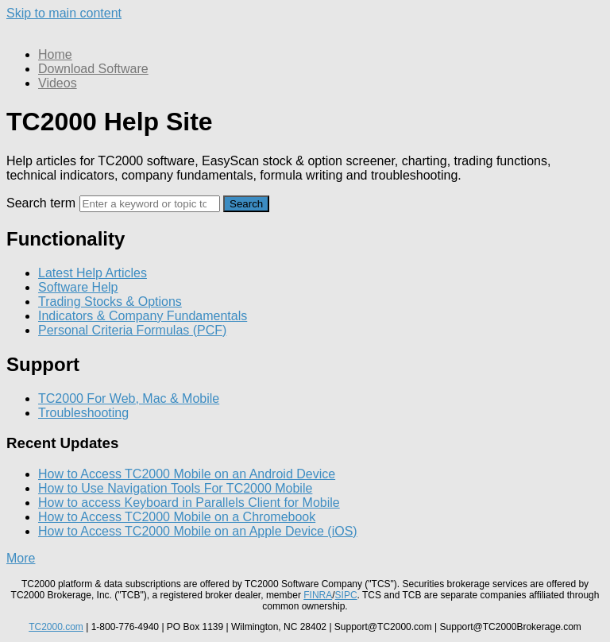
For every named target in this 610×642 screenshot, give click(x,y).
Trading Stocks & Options (110, 301)
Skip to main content (64, 13)
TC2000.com (56, 626)
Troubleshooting (83, 413)
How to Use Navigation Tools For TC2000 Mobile (175, 488)
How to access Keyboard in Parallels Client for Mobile (189, 502)
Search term (40, 203)
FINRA (317, 595)
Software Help (78, 287)
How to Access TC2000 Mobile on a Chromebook (176, 517)
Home (55, 54)
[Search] (149, 203)
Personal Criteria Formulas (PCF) (132, 330)
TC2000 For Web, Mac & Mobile (128, 398)
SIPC (346, 595)
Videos (57, 83)
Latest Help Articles (92, 273)
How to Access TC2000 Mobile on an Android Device (186, 474)
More (20, 558)
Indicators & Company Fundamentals (142, 316)
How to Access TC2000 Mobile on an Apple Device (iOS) (197, 531)
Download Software (93, 68)
